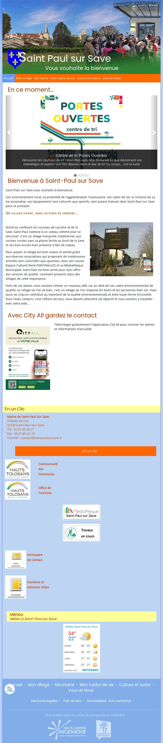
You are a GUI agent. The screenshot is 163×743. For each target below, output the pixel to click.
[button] (9, 132)
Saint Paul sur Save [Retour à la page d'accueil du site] (65, 57)
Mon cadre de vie (63, 78)
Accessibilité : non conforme (109, 701)
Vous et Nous (112, 78)
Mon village (24, 78)
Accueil (9, 78)
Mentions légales (44, 701)
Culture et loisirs (88, 78)
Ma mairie (41, 78)
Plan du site (72, 701)
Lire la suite (131, 164)
